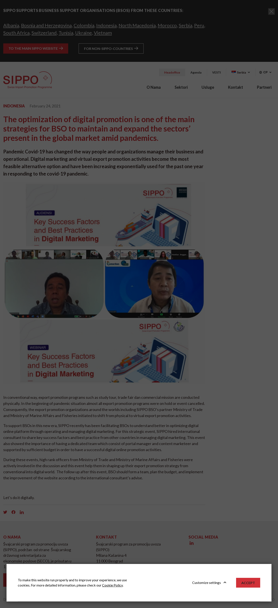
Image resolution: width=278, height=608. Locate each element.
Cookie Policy (112, 585)
